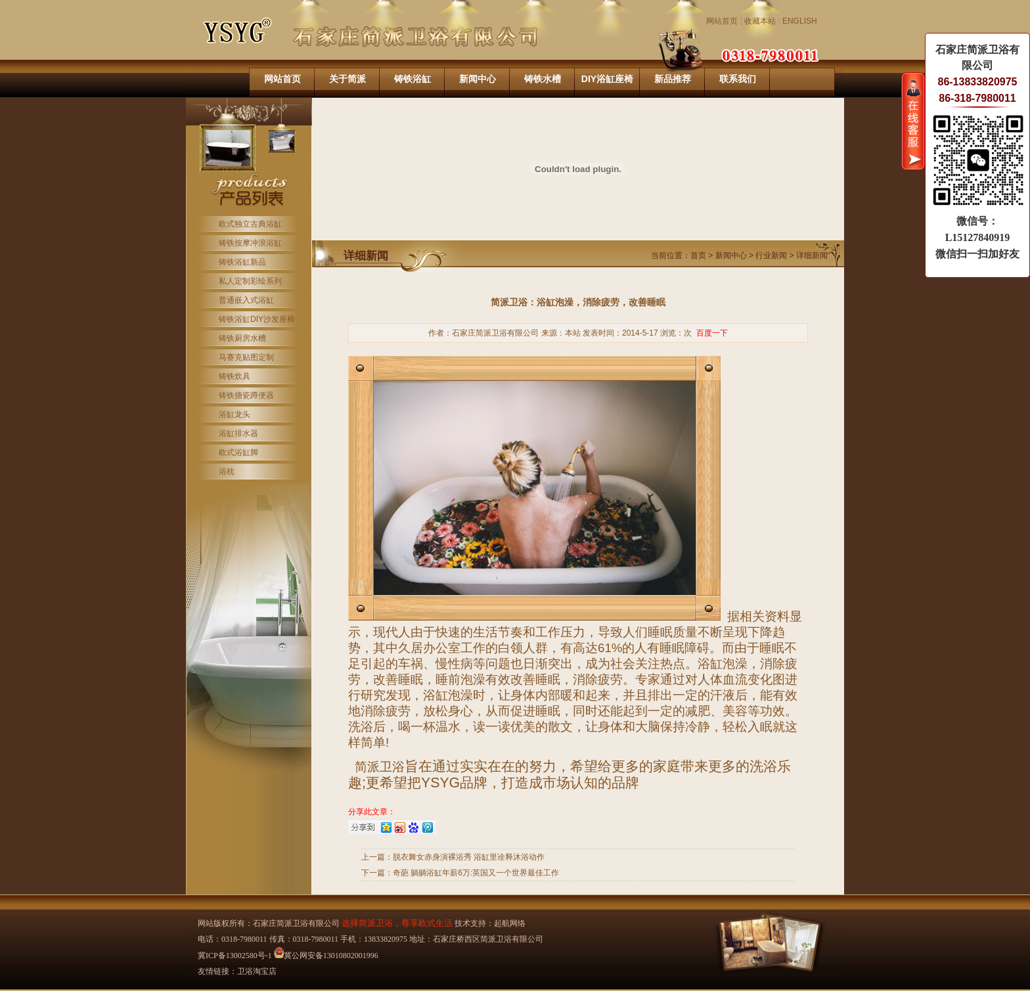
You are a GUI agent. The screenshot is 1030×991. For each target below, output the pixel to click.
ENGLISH (799, 21)
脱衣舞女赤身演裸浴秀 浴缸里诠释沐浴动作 (469, 857)
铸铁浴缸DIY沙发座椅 (257, 319)
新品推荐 (672, 79)
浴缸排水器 (238, 433)
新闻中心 (477, 79)
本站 (573, 333)
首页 (698, 255)
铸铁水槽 (542, 79)
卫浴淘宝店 (257, 971)
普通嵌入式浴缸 (246, 300)
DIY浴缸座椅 (607, 79)
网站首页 (722, 21)
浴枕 (227, 471)
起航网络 (510, 923)
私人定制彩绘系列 (250, 281)
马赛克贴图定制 (246, 357)
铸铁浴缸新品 (242, 262)
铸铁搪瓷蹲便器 (246, 395)
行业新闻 (771, 255)
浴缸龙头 (234, 414)
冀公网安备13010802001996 (326, 955)
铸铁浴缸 (412, 79)
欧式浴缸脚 (238, 452)
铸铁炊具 (234, 376)
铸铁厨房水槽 (242, 338)
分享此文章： (371, 811)
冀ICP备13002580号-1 (235, 955)
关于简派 (347, 79)
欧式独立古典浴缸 (250, 224)
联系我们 (737, 79)
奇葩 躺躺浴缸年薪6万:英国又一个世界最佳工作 (476, 872)
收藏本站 (760, 21)
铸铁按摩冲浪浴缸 (250, 243)
